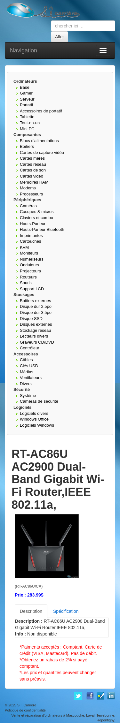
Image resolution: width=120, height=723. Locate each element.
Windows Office (34, 419)
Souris (26, 282)
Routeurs (28, 277)
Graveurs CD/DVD (37, 342)
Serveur (27, 99)
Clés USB (29, 365)
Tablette (27, 116)
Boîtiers (27, 146)
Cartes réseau (33, 164)
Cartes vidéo (31, 176)
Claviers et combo (36, 217)
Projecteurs (30, 271)
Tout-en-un (30, 122)
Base (24, 87)
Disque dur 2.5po (36, 306)
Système (28, 395)
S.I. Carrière (26, 705)
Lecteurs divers (34, 336)
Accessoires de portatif (41, 111)
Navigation (23, 50)
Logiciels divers (34, 413)
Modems (28, 188)
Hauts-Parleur (32, 223)
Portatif (26, 105)
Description (31, 611)
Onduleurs (29, 265)
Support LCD (32, 288)
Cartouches (30, 241)
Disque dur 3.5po (36, 312)
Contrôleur (29, 348)
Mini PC (27, 128)
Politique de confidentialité (25, 710)
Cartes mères (32, 158)
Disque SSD (31, 318)
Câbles (26, 359)
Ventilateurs (31, 377)
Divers (26, 383)
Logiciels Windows (37, 425)
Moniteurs (29, 253)
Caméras (28, 205)
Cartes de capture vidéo (42, 152)
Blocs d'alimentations (39, 140)
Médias (26, 371)
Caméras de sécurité (39, 401)
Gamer (26, 93)
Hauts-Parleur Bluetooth (42, 229)
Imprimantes (31, 235)
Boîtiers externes (35, 300)
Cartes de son (33, 170)
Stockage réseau (35, 330)
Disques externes (36, 324)
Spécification (65, 611)
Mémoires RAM (34, 182)
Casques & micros (36, 211)
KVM (24, 247)
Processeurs (31, 194)
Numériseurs (32, 259)
